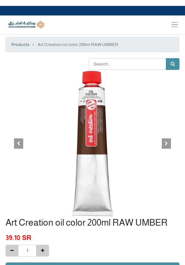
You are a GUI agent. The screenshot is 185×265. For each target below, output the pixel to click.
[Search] (172, 64)
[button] (19, 143)
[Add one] (42, 251)
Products (20, 44)
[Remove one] (12, 251)
